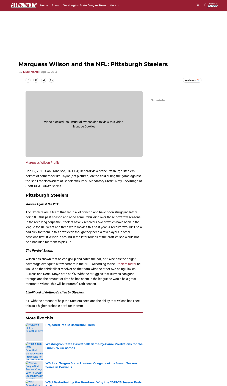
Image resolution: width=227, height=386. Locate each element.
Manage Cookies (84, 126)
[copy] (51, 80)
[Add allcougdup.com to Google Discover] (192, 80)
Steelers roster (126, 264)
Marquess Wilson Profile (43, 162)
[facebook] (205, 5)
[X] (197, 5)
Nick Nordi (31, 72)
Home (44, 5)
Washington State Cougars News (84, 5)
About (56, 5)
